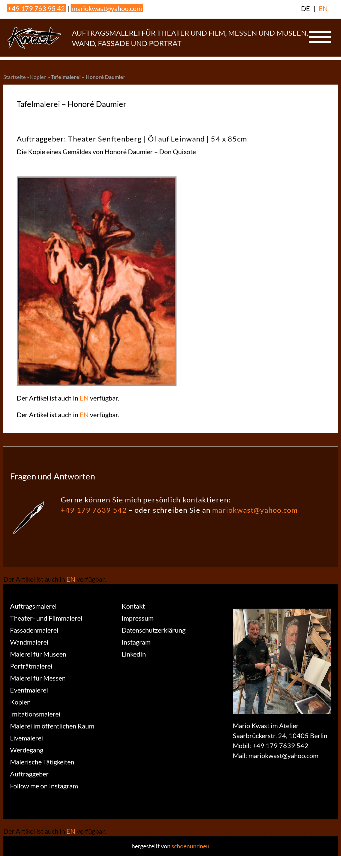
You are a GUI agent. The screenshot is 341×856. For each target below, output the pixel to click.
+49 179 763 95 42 (36, 8)
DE (305, 8)
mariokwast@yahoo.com (107, 8)
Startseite (14, 77)
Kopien (38, 77)
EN (323, 8)
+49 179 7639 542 (94, 509)
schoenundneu (190, 846)
